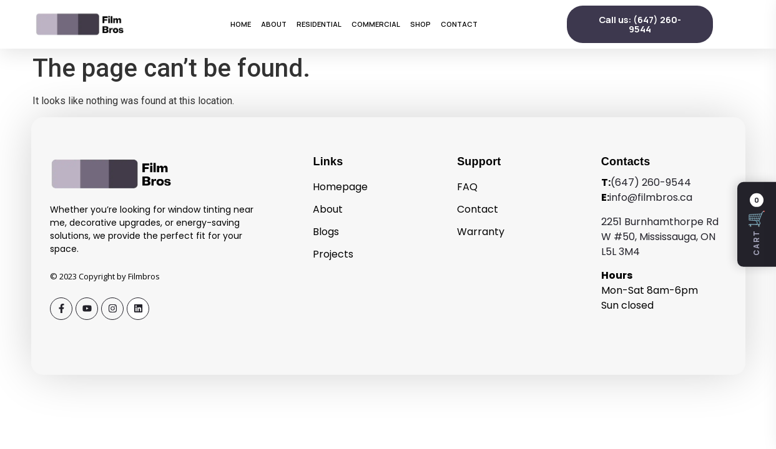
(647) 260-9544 (651, 182)
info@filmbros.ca (650, 197)
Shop (420, 24)
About (274, 24)
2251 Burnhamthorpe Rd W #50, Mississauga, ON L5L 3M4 (660, 237)
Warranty (480, 231)
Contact (459, 24)
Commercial (375, 24)
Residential (319, 24)
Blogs (326, 231)
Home (240, 24)
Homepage (340, 187)
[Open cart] (756, 224)
